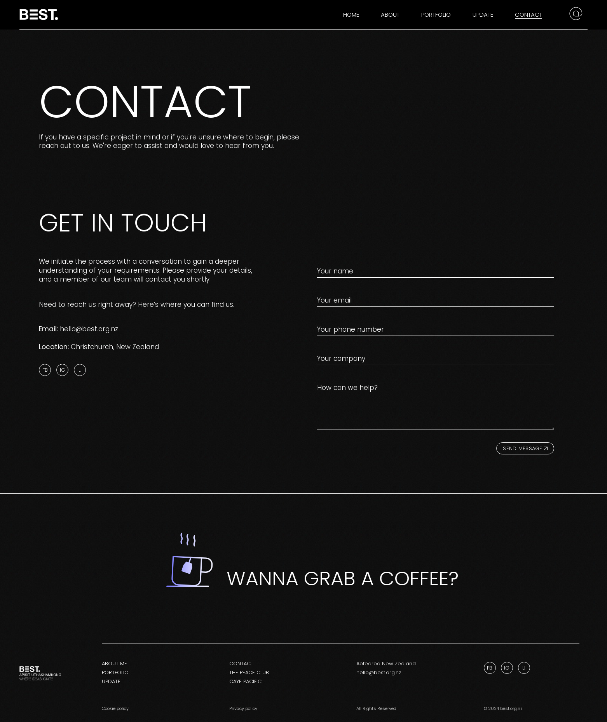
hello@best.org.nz (89, 329)
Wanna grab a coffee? (343, 578)
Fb (45, 370)
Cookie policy (115, 708)
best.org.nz (511, 708)
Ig (62, 370)
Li (80, 370)
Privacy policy (243, 708)
